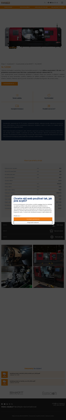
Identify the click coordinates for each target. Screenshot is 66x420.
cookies (40, 204)
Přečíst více (17, 216)
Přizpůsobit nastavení (33, 222)
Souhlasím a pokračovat (33, 219)
